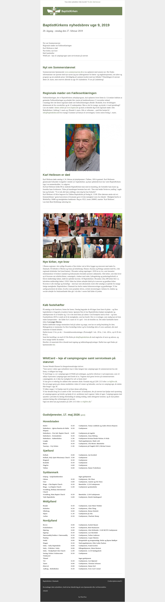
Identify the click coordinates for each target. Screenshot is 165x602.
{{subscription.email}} (115, 581)
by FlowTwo (82, 597)
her (70, 202)
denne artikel (59, 108)
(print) (83, 415)
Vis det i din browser (94, 2)
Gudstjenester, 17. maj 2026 (61, 414)
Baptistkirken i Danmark (50, 581)
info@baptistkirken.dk (51, 113)
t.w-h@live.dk (112, 382)
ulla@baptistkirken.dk (83, 337)
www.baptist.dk (72, 108)
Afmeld (45, 591)
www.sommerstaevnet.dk (74, 72)
